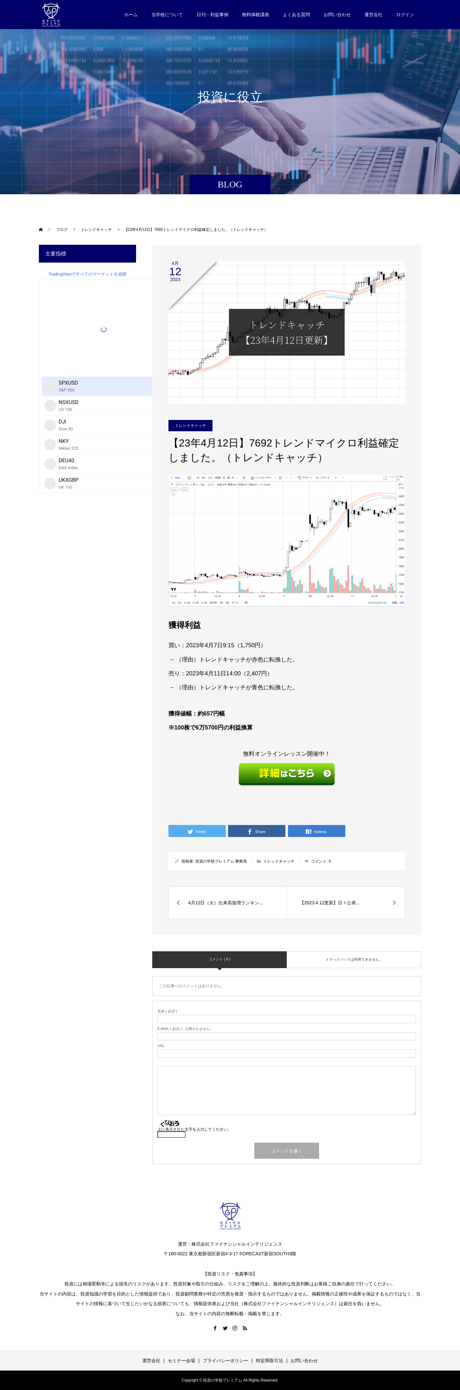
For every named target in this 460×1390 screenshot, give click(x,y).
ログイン (405, 14)
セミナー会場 (181, 1360)
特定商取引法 (269, 1360)
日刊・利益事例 (212, 14)
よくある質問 (296, 14)
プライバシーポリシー (225, 1360)
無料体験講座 (255, 14)
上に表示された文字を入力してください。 (194, 1129)
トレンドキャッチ (190, 425)
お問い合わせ (337, 14)
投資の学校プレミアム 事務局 (221, 861)
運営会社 (373, 14)
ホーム (131, 14)
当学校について (167, 14)
